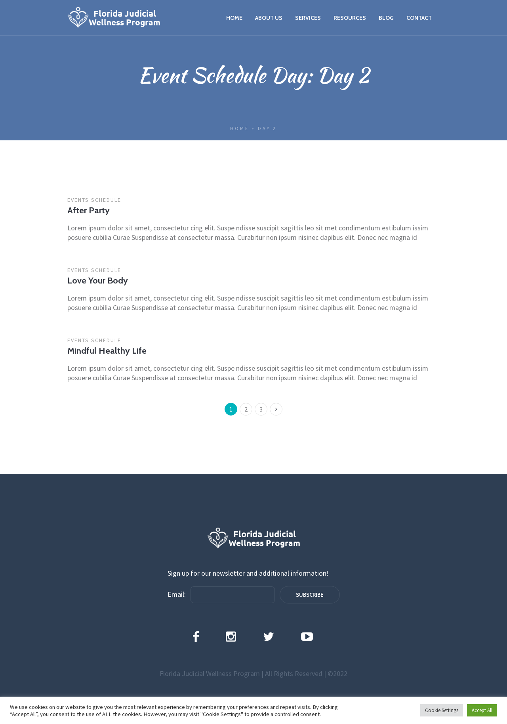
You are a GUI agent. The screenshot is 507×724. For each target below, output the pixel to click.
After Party (88, 210)
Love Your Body (97, 280)
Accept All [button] (482, 710)
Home (239, 128)
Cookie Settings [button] (441, 710)
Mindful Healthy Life (107, 350)
